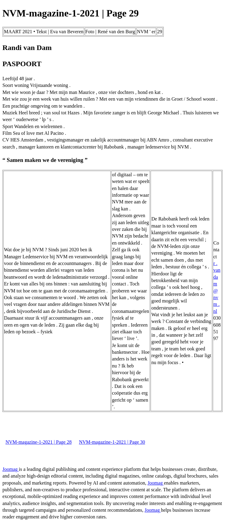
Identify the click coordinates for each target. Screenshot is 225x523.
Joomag (10, 469)
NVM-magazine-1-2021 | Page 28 (38, 442)
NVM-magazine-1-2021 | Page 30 (112, 442)
